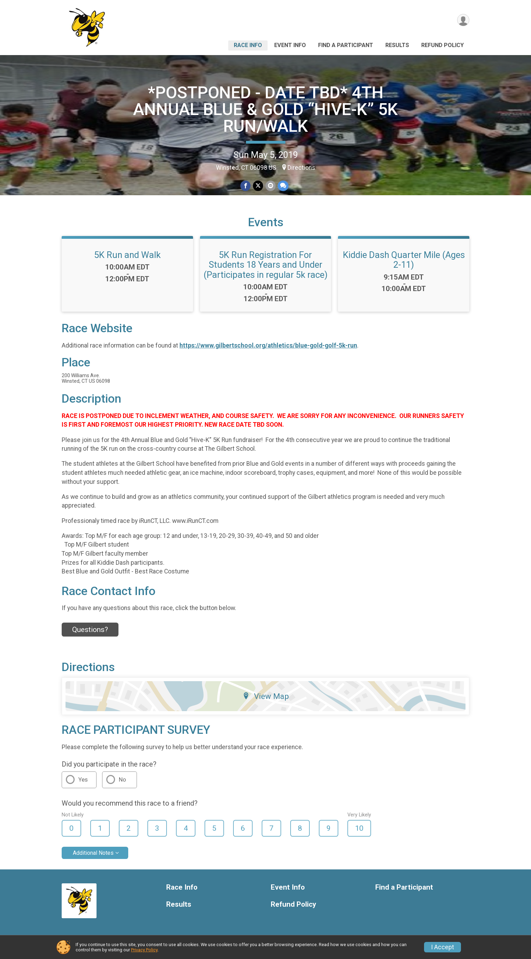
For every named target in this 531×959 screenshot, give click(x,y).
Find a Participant (345, 45)
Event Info (290, 45)
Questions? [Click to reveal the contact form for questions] (90, 629)
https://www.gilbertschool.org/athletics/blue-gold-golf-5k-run (268, 345)
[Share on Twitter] (258, 186)
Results (397, 45)
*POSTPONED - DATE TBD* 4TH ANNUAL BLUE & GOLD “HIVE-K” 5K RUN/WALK (265, 109)
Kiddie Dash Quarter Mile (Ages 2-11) (404, 260)
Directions (301, 167)
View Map (266, 696)
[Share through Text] (282, 186)
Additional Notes (93, 853)
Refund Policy (442, 45)
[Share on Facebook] (246, 186)
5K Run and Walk (127, 255)
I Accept (442, 947)
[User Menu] (462, 20)
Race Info (248, 45)
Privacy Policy (144, 949)
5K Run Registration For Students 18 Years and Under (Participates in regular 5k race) (265, 265)
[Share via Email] (270, 186)
